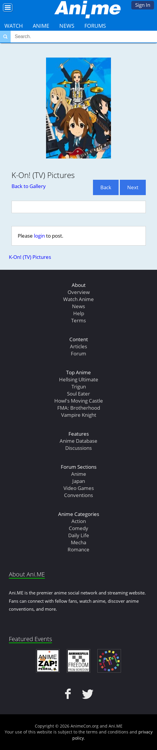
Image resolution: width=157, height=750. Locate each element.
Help (78, 313)
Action (78, 521)
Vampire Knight (78, 414)
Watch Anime (78, 299)
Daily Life (78, 535)
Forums (95, 25)
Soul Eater (78, 393)
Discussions (78, 448)
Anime (41, 25)
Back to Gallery (29, 186)
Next (132, 187)
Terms (78, 320)
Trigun (78, 386)
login (39, 235)
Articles (78, 346)
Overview (79, 292)
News (66, 25)
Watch (13, 25)
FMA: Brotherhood (78, 407)
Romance (78, 549)
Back (105, 187)
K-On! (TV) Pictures (30, 257)
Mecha (78, 542)
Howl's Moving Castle (78, 400)
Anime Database (78, 440)
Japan (78, 481)
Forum (78, 353)
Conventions (78, 495)
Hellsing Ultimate (78, 379)
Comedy (78, 528)
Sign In (142, 4)
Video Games (78, 488)
